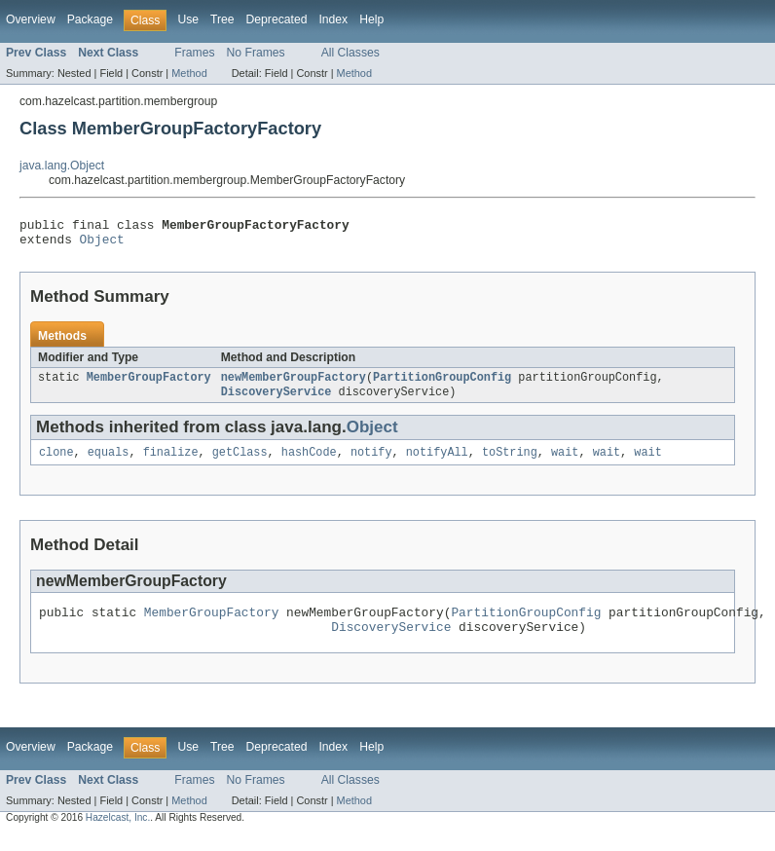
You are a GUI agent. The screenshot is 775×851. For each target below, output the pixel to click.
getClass (240, 462)
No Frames (256, 52)
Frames (194, 52)
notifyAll (437, 462)
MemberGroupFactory (149, 384)
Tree (222, 19)
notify (371, 462)
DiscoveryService (276, 400)
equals (108, 462)
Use (188, 19)
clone (56, 462)
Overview (30, 19)
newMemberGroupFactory (293, 384)
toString (509, 462)
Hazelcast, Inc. (118, 834)
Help (371, 19)
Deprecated (277, 19)
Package (90, 19)
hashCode (309, 462)
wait (564, 462)
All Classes (350, 52)
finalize (171, 462)
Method (188, 73)
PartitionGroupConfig (442, 384)
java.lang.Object (61, 165)
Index (333, 19)
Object (102, 244)
